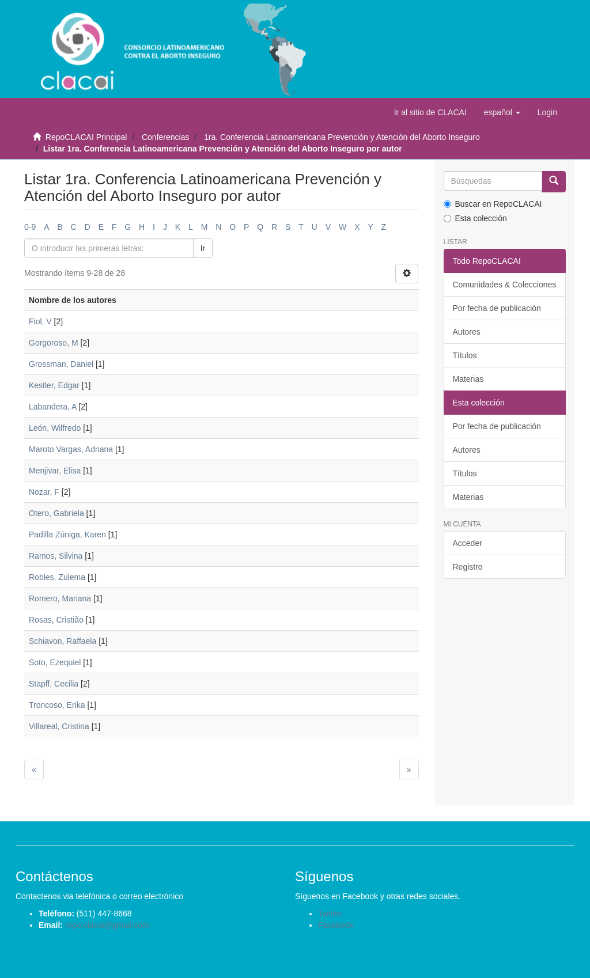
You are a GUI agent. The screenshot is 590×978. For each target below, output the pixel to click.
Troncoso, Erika (57, 705)
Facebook (335, 925)
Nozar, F (44, 491)
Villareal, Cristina (59, 726)
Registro (468, 566)
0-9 (30, 227)
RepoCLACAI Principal (86, 137)
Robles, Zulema (57, 577)
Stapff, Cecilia (53, 683)
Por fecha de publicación (497, 308)
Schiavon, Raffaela (62, 641)
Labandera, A (53, 406)
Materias (468, 379)
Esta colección (475, 218)
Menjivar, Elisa (55, 470)
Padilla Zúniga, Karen (67, 534)
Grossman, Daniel (61, 364)
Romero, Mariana (60, 598)
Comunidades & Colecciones (505, 284)
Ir (203, 248)
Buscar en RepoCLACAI (493, 204)
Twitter (330, 913)
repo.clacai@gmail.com (107, 925)
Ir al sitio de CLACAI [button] (430, 112)
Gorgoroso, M (53, 342)
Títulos (465, 355)
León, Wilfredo (55, 428)
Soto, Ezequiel (55, 662)
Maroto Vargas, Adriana (71, 449)
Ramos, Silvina (55, 555)
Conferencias (166, 137)
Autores (467, 331)
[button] (502, 112)
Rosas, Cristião (56, 619)
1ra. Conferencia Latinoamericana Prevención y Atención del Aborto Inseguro (342, 137)
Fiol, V (40, 321)
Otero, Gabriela (56, 513)
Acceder (467, 543)
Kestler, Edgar (54, 385)
